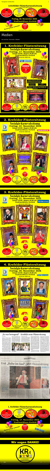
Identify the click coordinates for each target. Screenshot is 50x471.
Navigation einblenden (8, 2)
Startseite (11, 39)
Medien (18, 39)
